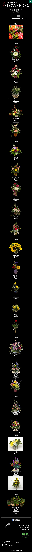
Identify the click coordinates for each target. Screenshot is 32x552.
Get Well (17, 542)
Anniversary (8, 542)
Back (2, 23)
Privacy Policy (5, 528)
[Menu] (30, 1)
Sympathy (22, 542)
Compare (28, 21)
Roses (6, 545)
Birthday (4, 542)
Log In (18, 15)
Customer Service (6, 525)
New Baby (14, 542)
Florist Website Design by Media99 (16, 550)
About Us (4, 526)
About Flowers (5, 527)
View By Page (16, 21)
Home (4, 529)
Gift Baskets (11, 545)
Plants (3, 545)
